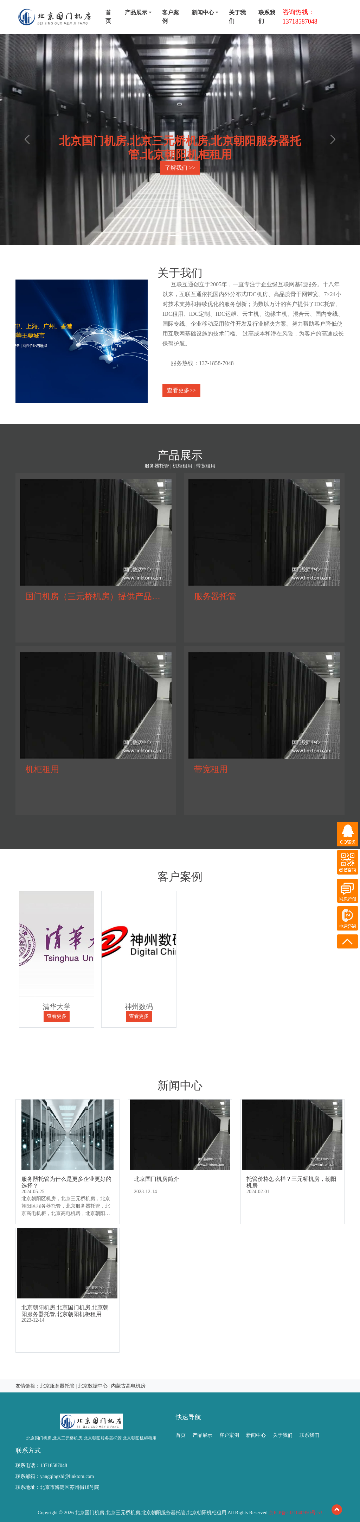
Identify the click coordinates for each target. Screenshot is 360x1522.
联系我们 (266, 17)
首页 (108, 17)
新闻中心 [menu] (203, 12)
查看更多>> (181, 390)
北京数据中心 (93, 1386)
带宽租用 (211, 769)
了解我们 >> (180, 168)
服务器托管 (215, 596)
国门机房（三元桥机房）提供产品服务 (97, 596)
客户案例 (170, 17)
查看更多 (56, 1016)
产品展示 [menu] (136, 12)
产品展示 (202, 1435)
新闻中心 (256, 1435)
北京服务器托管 (57, 1386)
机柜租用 (42, 769)
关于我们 (237, 17)
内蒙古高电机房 (128, 1386)
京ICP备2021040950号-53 (295, 1512)
